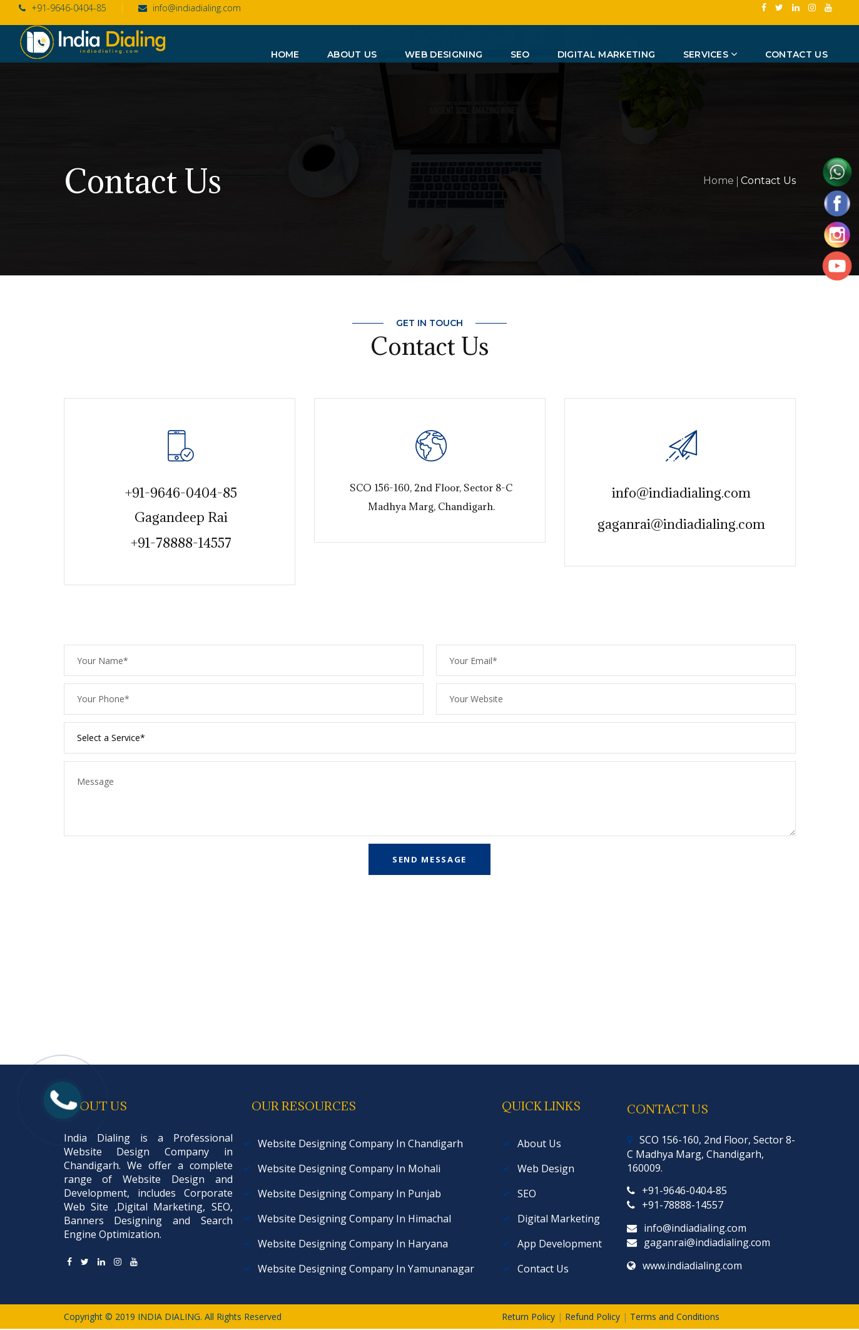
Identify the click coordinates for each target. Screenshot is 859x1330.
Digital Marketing (558, 1218)
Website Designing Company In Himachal (354, 1218)
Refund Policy (594, 1316)
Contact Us (543, 1269)
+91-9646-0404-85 (62, 8)
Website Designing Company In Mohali (349, 1168)
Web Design (545, 1168)
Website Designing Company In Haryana (353, 1244)
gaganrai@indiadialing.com (681, 524)
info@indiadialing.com (189, 8)
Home (718, 181)
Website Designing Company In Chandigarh (360, 1143)
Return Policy (529, 1316)
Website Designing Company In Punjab (349, 1193)
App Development (559, 1244)
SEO (526, 1193)
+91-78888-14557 (181, 543)
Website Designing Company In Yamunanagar (366, 1269)
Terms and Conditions (674, 1316)
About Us (539, 1143)
